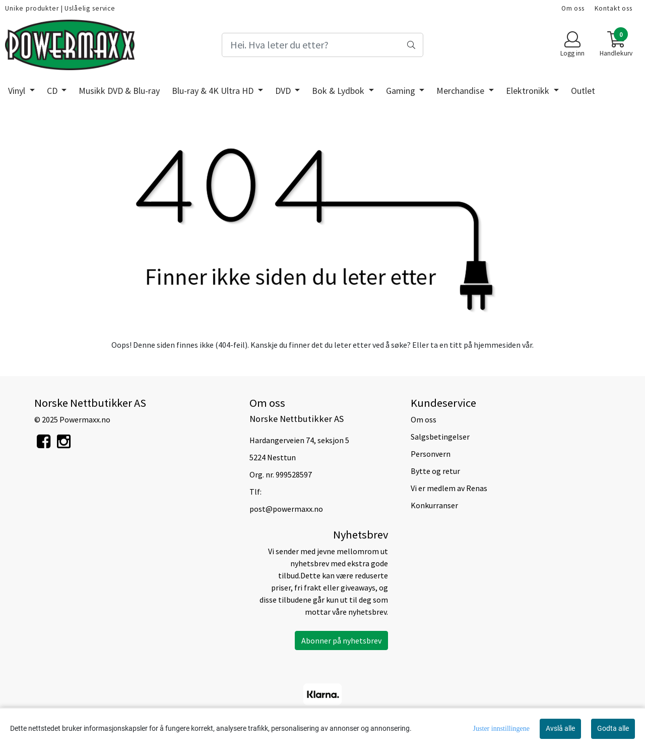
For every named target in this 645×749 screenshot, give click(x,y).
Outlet (583, 90)
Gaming (401, 90)
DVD (284, 90)
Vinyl (17, 90)
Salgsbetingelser (440, 437)
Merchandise (461, 90)
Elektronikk (528, 90)
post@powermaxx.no (286, 509)
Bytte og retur (435, 471)
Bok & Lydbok (339, 90)
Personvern (430, 454)
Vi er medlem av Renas (449, 488)
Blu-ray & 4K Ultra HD (213, 90)
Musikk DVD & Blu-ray (119, 90)
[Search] (322, 45)
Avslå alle (560, 728)
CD (53, 90)
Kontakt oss (613, 8)
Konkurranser (434, 505)
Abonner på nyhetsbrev (341, 640)
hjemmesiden (497, 345)
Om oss (573, 8)
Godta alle (613, 728)
